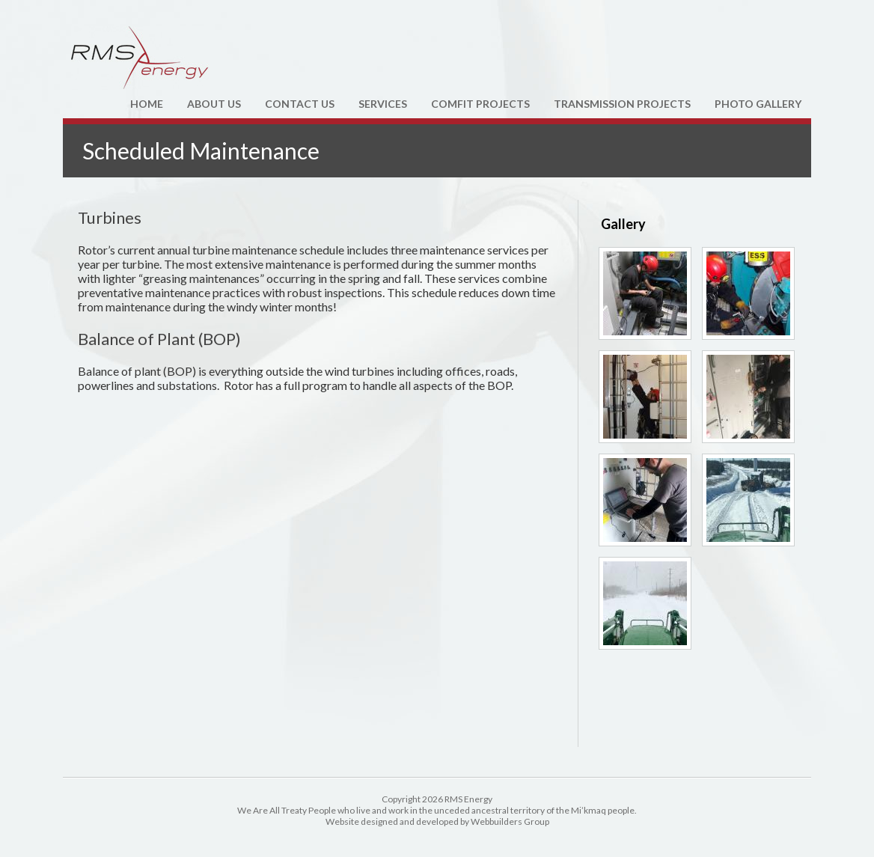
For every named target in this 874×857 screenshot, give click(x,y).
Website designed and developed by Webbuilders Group (437, 821)
